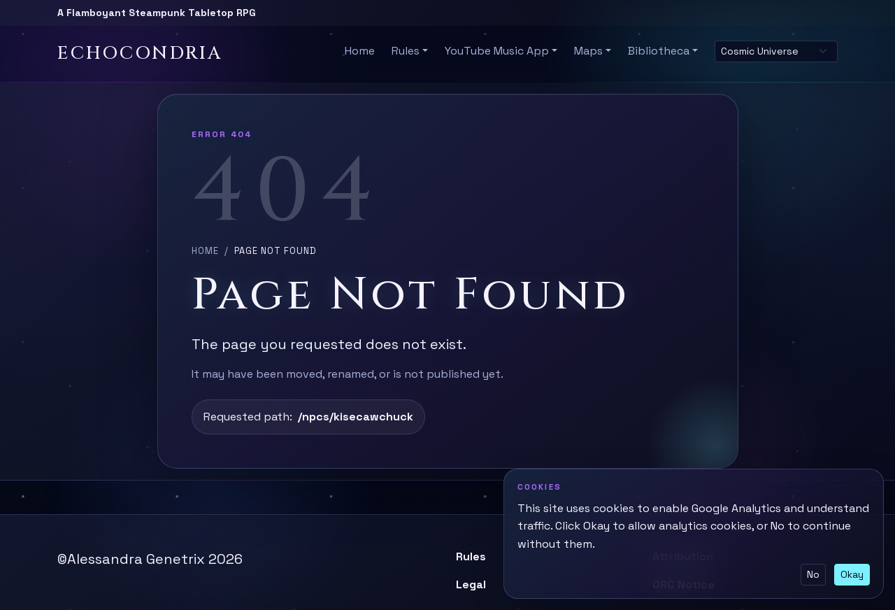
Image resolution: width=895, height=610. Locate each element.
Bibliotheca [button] (658, 50)
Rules (471, 556)
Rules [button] (406, 50)
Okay (852, 574)
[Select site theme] (776, 51)
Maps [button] (588, 50)
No (813, 574)
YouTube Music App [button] (497, 50)
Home (360, 50)
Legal (471, 584)
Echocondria (139, 53)
